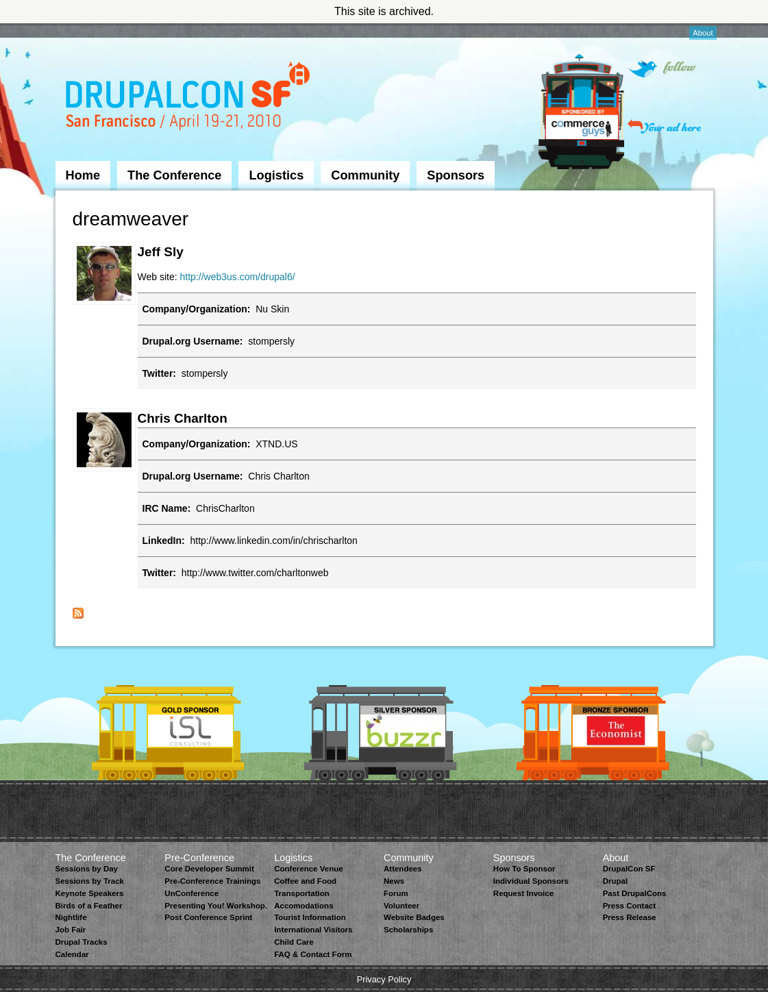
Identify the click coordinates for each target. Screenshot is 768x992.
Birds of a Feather (89, 906)
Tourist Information (310, 917)
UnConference (191, 893)
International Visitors (313, 930)
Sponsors (455, 175)
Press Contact (629, 906)
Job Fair (70, 930)
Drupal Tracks (81, 942)
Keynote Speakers (89, 893)
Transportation (302, 893)
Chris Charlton (182, 418)
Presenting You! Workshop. (215, 906)
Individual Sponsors (531, 881)
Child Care (294, 942)
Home (83, 175)
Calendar (72, 954)
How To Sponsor (524, 869)
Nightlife (71, 917)
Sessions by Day (87, 869)
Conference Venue (308, 869)
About (703, 33)
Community (365, 175)
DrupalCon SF (629, 869)
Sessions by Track (90, 881)
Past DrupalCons (635, 893)
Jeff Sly (161, 252)
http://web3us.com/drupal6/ (237, 276)
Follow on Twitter (662, 68)
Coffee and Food (305, 881)
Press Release (629, 917)
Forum (396, 893)
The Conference (174, 175)
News (394, 881)
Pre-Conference (199, 857)
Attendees (403, 869)
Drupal (615, 881)
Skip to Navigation (83, 29)
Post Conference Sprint (208, 917)
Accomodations (303, 906)
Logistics (276, 175)
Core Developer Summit (209, 869)
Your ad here (664, 126)
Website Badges (414, 917)
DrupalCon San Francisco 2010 (189, 98)
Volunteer (401, 906)
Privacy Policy (384, 979)
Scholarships (408, 930)
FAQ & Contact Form (312, 954)
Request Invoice (523, 893)
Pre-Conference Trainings (212, 881)
